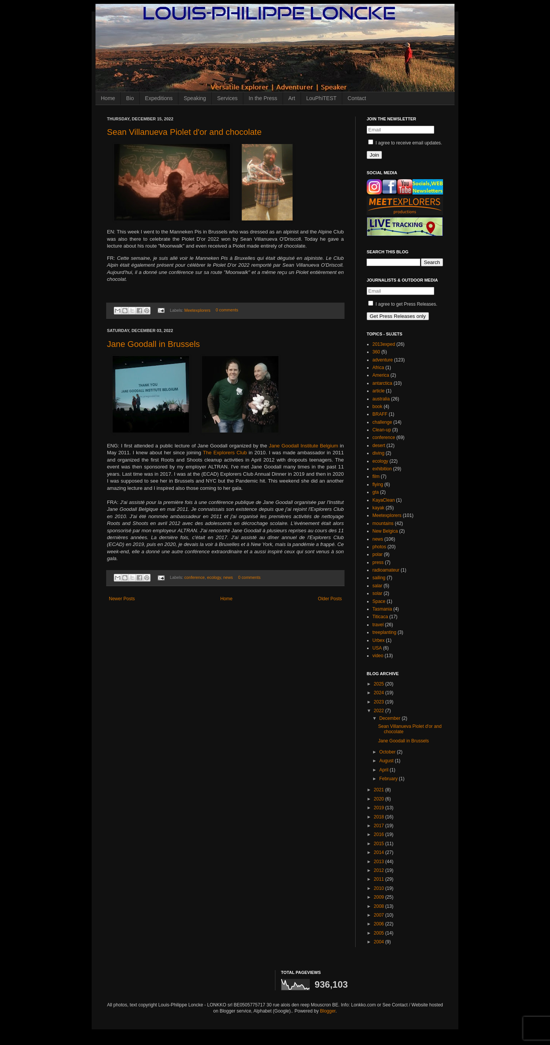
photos (379, 546)
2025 (379, 684)
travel (377, 624)
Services (227, 98)
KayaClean (383, 500)
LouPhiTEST (321, 98)
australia (381, 399)
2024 (379, 692)
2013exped (383, 344)
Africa (378, 367)
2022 (379, 710)
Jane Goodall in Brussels (153, 344)
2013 (379, 861)
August (387, 760)
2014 (379, 852)
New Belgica (385, 531)
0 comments (227, 310)
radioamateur (386, 570)
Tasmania (382, 609)
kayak (378, 507)
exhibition (382, 468)
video (377, 655)
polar (377, 554)
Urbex (378, 640)
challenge (382, 422)
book (377, 406)
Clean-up (381, 430)
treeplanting (384, 632)
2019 (379, 807)
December (390, 718)
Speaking (195, 98)
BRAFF (379, 414)
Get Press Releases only (398, 316)
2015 (379, 843)
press (377, 562)
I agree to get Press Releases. (402, 304)
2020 (379, 799)
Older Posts (330, 598)
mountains (382, 523)
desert (378, 445)
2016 (379, 834)
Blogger (328, 1011)
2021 (379, 789)
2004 (379, 942)
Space (378, 601)
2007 (379, 915)
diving (378, 453)
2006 (379, 924)
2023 (379, 702)
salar (377, 585)
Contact (357, 98)
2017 (379, 825)
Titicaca (380, 616)
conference (194, 577)
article (378, 391)
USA (377, 648)
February (389, 778)
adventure (382, 360)
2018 (379, 817)
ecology (214, 577)
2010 (379, 888)
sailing (378, 577)
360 (376, 352)
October (388, 752)
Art (291, 98)
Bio (130, 98)
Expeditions (159, 98)
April (384, 770)
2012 (379, 870)
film (376, 476)
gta (375, 492)
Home (108, 98)
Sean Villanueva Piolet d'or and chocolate (184, 132)
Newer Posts (122, 598)
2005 (379, 933)
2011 (379, 879)
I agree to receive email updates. (405, 143)
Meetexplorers (197, 310)
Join (374, 155)
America (380, 375)
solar (377, 593)
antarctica (382, 383)
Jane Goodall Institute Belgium (303, 446)
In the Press (263, 98)
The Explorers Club (225, 452)
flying (377, 484)
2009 (379, 897)
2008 (379, 906)
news (228, 577)
